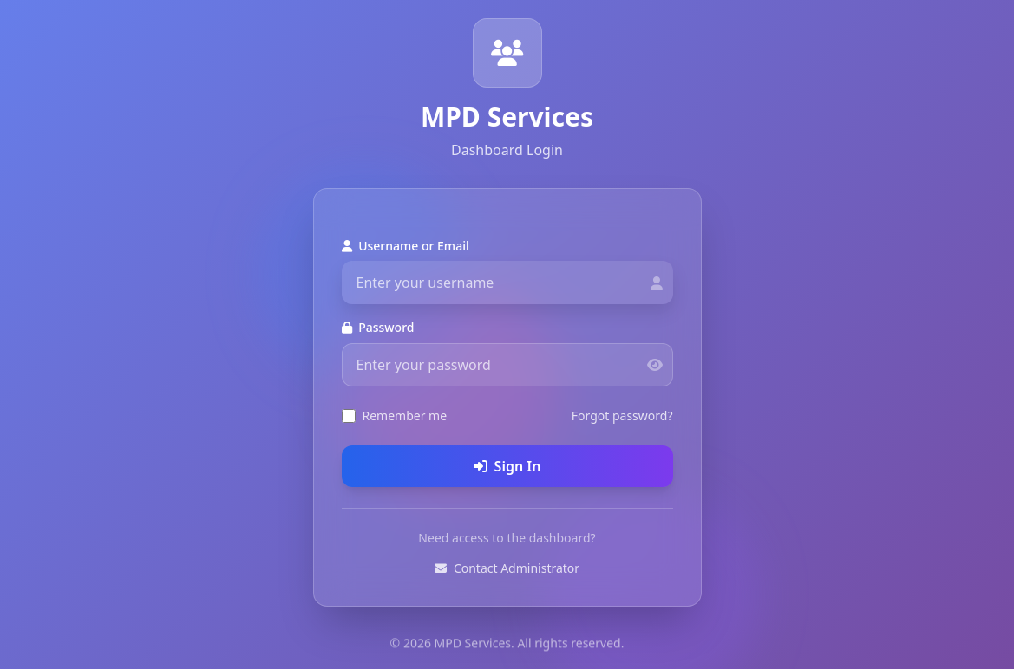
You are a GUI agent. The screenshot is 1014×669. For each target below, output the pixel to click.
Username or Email (405, 245)
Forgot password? (622, 415)
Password (378, 327)
